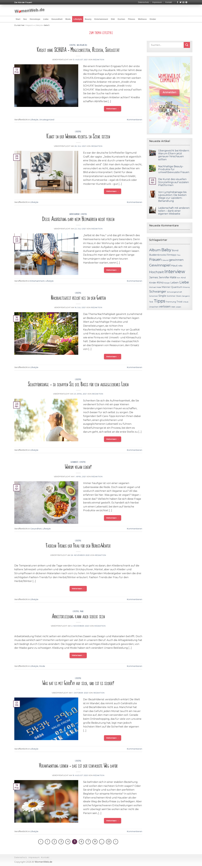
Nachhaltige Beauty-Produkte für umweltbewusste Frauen (173, 169)
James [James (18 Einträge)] (153, 277)
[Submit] (187, 45)
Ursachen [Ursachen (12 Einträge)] (153, 307)
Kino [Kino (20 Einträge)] (160, 282)
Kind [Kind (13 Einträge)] (183, 277)
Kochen (121, 19)
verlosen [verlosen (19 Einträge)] (165, 306)
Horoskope (35, 19)
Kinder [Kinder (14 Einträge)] (152, 282)
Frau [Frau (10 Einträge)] (178, 255)
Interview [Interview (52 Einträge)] (174, 271)
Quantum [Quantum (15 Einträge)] (176, 287)
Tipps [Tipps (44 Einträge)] (159, 301)
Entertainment (101, 19)
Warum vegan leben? (78, 467)
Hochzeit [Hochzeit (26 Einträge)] (156, 272)
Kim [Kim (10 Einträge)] (178, 278)
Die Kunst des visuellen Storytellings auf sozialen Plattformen (173, 182)
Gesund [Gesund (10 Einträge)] (165, 260)
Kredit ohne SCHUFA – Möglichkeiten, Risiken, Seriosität (78, 50)
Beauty (88, 19)
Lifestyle (78, 19)
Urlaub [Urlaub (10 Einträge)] (185, 302)
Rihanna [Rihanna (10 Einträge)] (186, 287)
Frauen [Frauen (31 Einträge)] (155, 259)
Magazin (29, 25)
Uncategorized (82, 45)
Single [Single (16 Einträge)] (162, 295)
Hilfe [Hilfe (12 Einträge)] (180, 266)
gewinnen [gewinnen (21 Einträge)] (176, 260)
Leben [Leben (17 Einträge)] (174, 282)
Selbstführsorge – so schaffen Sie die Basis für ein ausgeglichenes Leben (78, 384)
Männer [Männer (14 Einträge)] (166, 287)
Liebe (46, 19)
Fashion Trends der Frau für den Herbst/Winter (78, 546)
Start (18, 19)
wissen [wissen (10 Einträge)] (178, 307)
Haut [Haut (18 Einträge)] (174, 265)
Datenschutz (143, 2)
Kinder (153, 19)
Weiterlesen (112, 108)
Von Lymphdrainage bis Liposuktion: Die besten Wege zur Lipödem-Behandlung (172, 196)
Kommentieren (134, 119)
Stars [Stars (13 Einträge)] (178, 296)
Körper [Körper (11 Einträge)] (167, 283)
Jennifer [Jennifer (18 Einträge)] (164, 277)
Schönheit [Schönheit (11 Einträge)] (153, 296)
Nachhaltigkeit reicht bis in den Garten (78, 298)
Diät (113, 19)
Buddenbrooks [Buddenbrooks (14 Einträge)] (157, 254)
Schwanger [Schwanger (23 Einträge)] (157, 291)
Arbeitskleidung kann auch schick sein (78, 616)
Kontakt (168, 2)
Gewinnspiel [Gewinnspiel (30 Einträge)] (159, 265)
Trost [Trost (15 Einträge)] (179, 301)
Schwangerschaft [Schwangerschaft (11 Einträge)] (174, 292)
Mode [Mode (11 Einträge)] (158, 287)
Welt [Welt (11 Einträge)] (173, 307)
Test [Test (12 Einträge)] (151, 302)
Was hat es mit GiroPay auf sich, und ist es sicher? (78, 683)
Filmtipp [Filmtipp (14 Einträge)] (171, 254)
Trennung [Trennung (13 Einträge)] (171, 301)
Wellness (142, 19)
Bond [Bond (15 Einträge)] (175, 250)
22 (108, 841)
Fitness (131, 19)
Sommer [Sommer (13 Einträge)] (171, 296)
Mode (68, 19)
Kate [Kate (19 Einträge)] (173, 277)
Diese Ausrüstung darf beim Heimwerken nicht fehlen (78, 219)
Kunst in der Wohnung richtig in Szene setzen (78, 136)
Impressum (157, 2)
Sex (25, 19)
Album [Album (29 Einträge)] (155, 250)
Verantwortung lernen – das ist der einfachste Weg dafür (78, 766)
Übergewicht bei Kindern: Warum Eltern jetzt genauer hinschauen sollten (173, 155)
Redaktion (98, 60)
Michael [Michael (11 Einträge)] (152, 287)
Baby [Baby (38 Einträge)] (166, 249)
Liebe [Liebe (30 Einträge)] (184, 282)
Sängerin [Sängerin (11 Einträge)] (186, 296)
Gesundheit (57, 19)
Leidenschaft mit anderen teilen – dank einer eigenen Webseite (174, 211)
